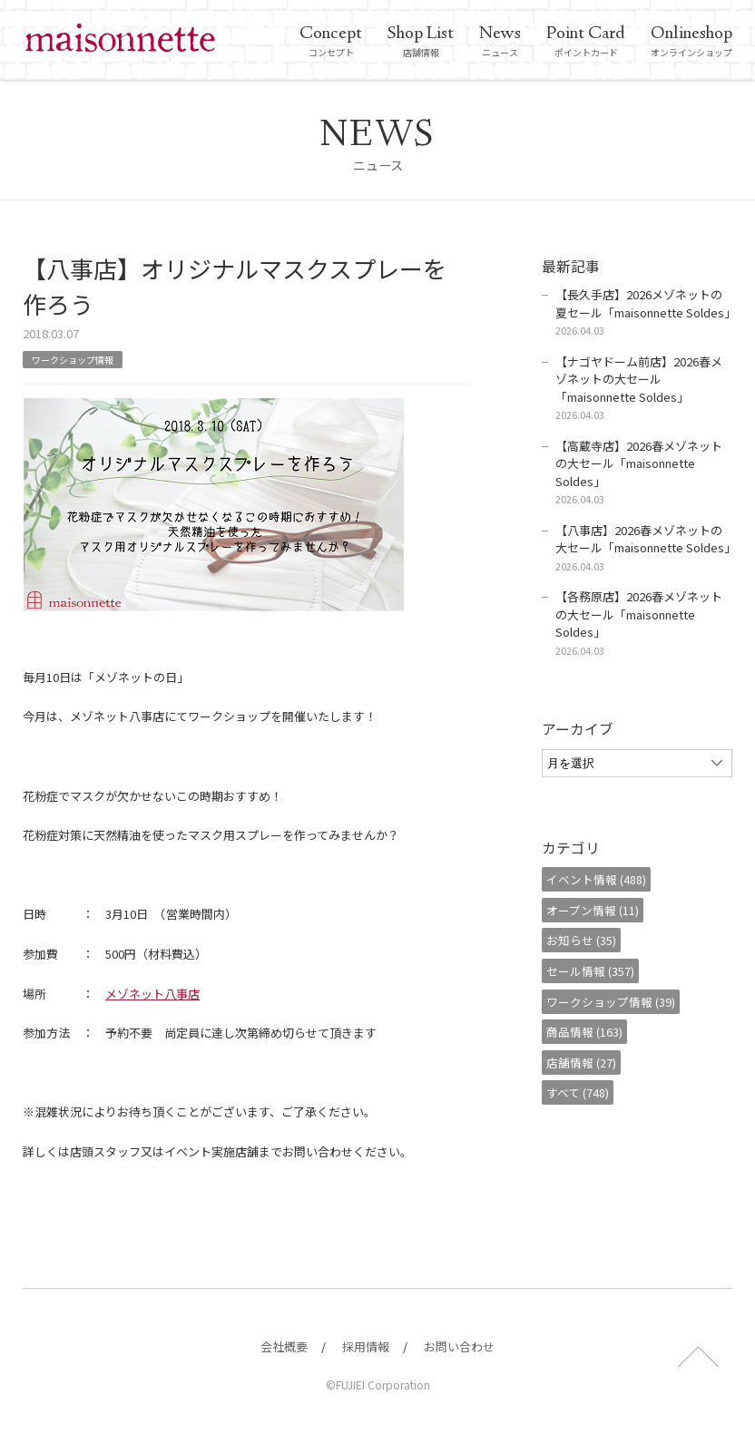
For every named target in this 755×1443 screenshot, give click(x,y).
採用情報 (365, 1346)
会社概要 (284, 1346)
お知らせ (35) (590, 940)
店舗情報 (420, 42)
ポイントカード (585, 42)
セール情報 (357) (599, 971)
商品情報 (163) (593, 1031)
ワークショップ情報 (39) (619, 1001)
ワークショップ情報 (81, 358)
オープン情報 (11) (601, 910)
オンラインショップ (691, 42)
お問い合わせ (459, 1346)
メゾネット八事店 (152, 993)
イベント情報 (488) (605, 879)
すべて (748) (586, 1092)
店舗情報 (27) (590, 1062)
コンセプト (330, 42)
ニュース (500, 42)
